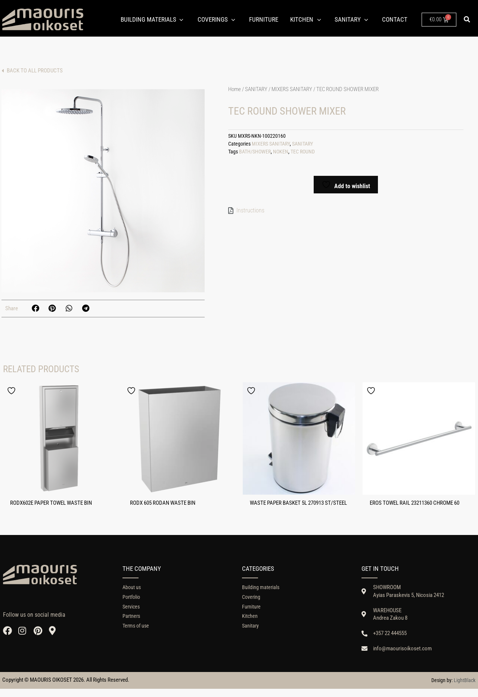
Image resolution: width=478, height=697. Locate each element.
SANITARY (256, 89)
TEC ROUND (303, 152)
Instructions (250, 210)
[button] (467, 19)
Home (234, 89)
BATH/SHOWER (255, 152)
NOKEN (280, 152)
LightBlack (464, 688)
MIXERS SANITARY (291, 89)
